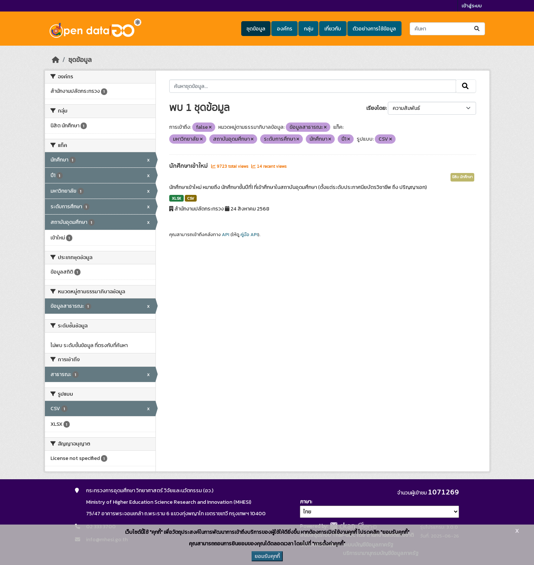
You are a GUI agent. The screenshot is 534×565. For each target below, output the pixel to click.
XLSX (176, 198)
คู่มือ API (249, 234)
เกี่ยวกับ (332, 29)
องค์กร (284, 29)
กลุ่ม (308, 29)
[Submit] (477, 28)
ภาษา (305, 502)
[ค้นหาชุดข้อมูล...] (447, 28)
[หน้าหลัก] (55, 60)
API (225, 234)
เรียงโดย (376, 108)
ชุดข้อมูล (255, 29)
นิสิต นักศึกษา (462, 177)
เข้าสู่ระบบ (472, 5)
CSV (190, 198)
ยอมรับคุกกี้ (267, 556)
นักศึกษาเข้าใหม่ (189, 166)
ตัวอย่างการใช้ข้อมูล (374, 29)
